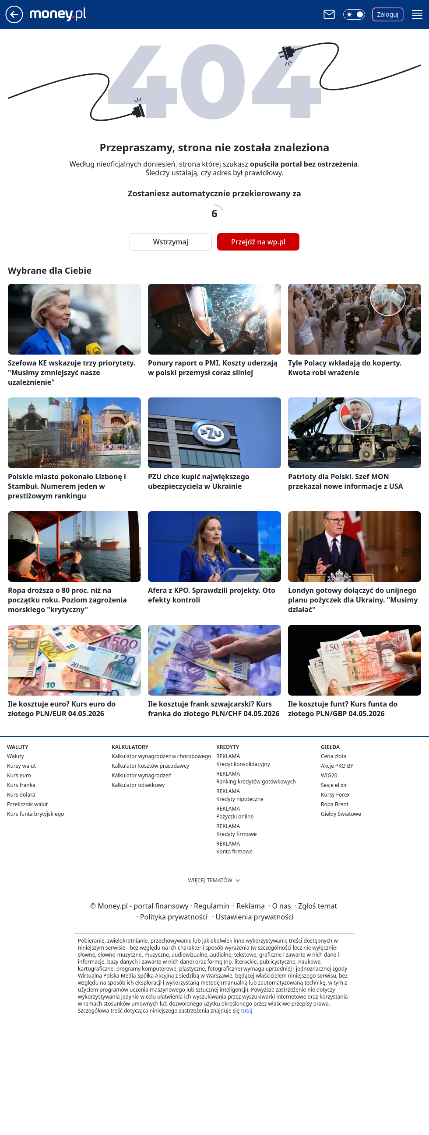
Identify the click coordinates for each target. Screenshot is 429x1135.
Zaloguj (388, 14)
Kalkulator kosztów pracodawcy (150, 765)
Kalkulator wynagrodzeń (142, 775)
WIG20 (329, 775)
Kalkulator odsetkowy (138, 785)
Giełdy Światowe (341, 814)
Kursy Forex (335, 794)
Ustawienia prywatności (252, 917)
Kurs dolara (21, 794)
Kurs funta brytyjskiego (35, 814)
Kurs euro (19, 775)
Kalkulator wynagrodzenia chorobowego (161, 756)
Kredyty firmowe (236, 834)
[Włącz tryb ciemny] (354, 14)
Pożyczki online (234, 816)
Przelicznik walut (27, 804)
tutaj (246, 1010)
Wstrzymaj (170, 242)
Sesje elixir (334, 785)
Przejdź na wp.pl (258, 242)
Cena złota (334, 756)
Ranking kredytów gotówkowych (256, 781)
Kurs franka (21, 785)
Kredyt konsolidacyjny (243, 764)
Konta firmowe (234, 851)
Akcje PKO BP (337, 765)
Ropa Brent (334, 804)
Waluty (15, 756)
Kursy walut (21, 765)
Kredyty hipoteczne (240, 799)
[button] (417, 14)
